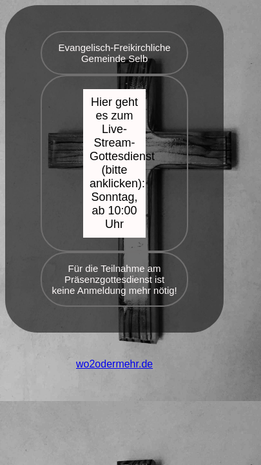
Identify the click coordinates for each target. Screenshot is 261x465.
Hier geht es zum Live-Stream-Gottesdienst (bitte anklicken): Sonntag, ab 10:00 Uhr (118, 163)
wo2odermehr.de (114, 363)
